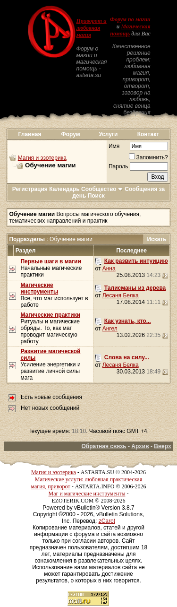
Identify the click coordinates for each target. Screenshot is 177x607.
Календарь (64, 189)
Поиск (96, 195)
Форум (70, 134)
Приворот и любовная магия (91, 27)
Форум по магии (130, 19)
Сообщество (102, 189)
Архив (140, 446)
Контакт (148, 134)
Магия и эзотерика (42, 158)
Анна (109, 268)
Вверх (162, 446)
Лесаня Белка (120, 295)
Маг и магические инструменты (87, 493)
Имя (114, 146)
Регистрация (30, 189)
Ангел (110, 328)
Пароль (118, 166)
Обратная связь (103, 446)
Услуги (108, 134)
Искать (156, 239)
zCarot (107, 521)
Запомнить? (148, 157)
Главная (30, 134)
